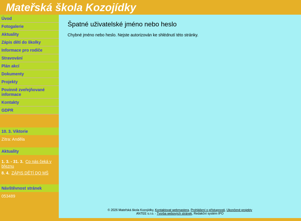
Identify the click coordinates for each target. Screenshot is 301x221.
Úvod (6, 18)
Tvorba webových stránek (174, 213)
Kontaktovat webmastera (172, 210)
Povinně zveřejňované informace (23, 92)
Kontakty (10, 102)
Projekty (9, 81)
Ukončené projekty (239, 210)
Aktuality (10, 34)
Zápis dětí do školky (21, 42)
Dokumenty (12, 74)
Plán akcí (10, 66)
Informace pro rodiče (21, 50)
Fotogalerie (12, 26)
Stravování (12, 58)
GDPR (7, 110)
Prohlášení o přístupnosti (208, 210)
